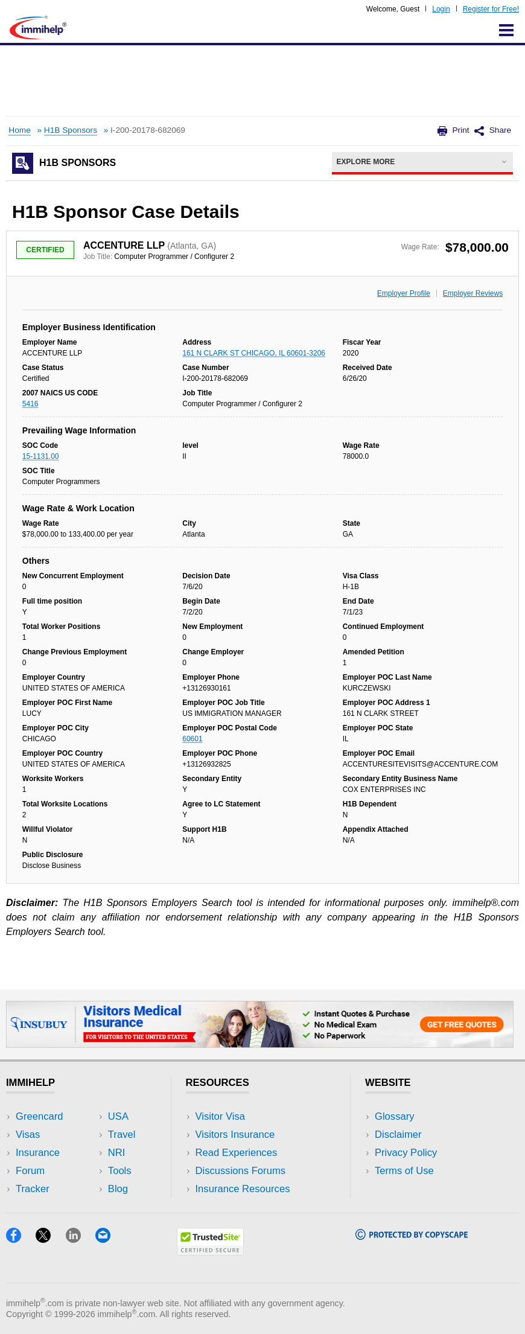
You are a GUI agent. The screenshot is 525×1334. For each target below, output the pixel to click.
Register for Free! (491, 9)
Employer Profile (403, 293)
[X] (50, 1239)
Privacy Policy (406, 1152)
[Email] (108, 1239)
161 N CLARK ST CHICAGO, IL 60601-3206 (253, 353)
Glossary (395, 1116)
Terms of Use (404, 1170)
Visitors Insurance (235, 1134)
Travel (122, 1134)
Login (441, 9)
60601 (192, 739)
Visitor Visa (220, 1116)
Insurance (38, 1152)
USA (118, 1116)
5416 (30, 404)
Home (19, 130)
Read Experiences (237, 1152)
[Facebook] (21, 1239)
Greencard (39, 1116)
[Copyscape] (411, 1236)
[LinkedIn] (80, 1239)
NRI (117, 1152)
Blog (118, 1189)
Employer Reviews (473, 293)
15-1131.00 (40, 456)
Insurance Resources (243, 1189)
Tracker (32, 1189)
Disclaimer (398, 1134)
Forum (30, 1170)
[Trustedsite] (210, 1251)
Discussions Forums (241, 1170)
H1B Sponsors (70, 130)
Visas (28, 1134)
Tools (120, 1170)
